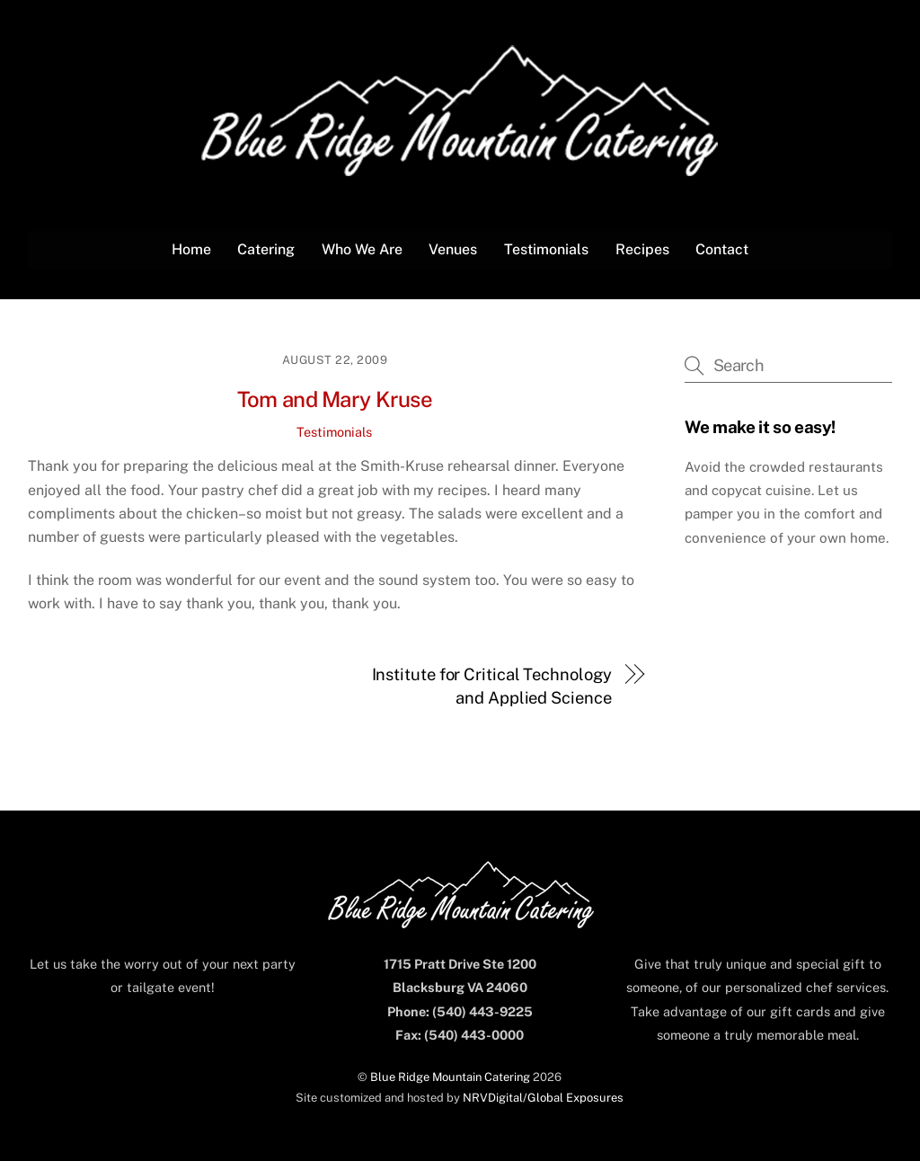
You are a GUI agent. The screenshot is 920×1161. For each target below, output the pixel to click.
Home (191, 249)
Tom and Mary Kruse (334, 399)
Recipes (642, 249)
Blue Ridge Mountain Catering (450, 1077)
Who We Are (362, 249)
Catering (266, 249)
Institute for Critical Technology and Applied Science (492, 686)
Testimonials (546, 249)
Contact (721, 249)
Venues (453, 249)
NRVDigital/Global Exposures (543, 1097)
